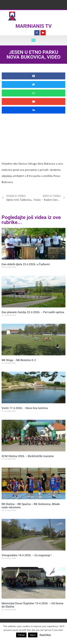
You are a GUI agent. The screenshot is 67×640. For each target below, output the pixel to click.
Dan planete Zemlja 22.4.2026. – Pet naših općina (33, 312)
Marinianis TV (33, 26)
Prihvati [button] (21, 635)
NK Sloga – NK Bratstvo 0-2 (19, 360)
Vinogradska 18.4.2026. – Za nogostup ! (27, 555)
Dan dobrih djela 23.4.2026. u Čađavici (26, 264)
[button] (33, 40)
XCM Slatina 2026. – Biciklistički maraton (28, 456)
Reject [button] (33, 635)
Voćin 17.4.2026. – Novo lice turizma (25, 408)
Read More (45, 634)
